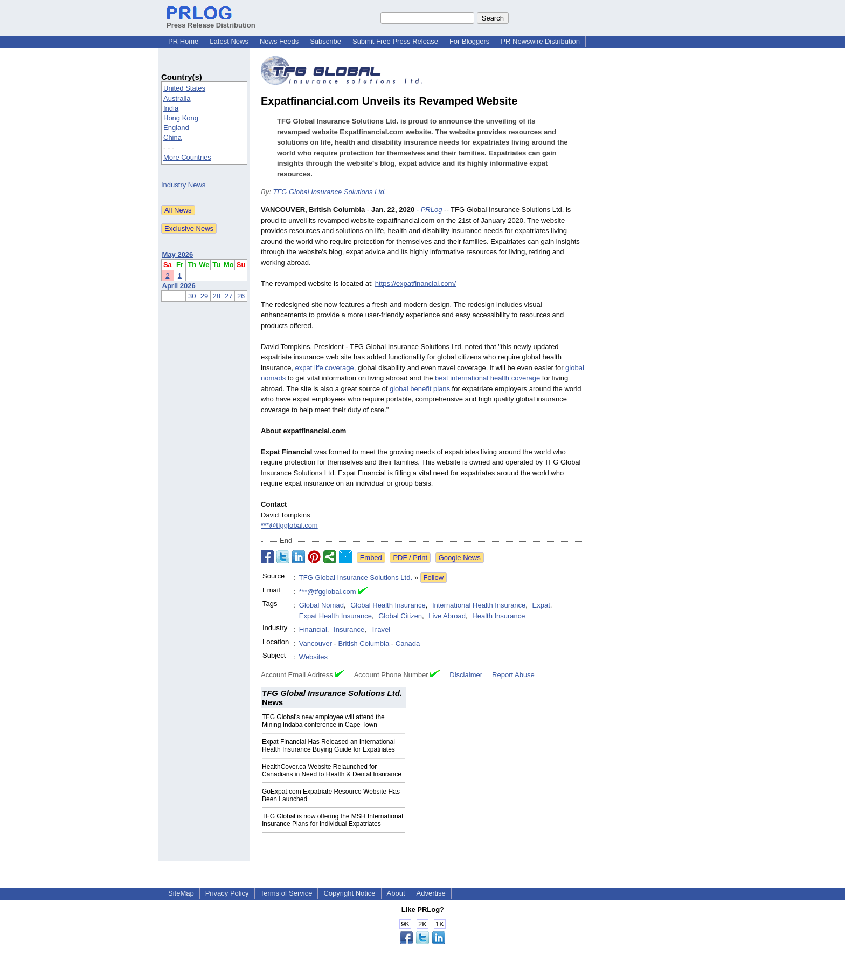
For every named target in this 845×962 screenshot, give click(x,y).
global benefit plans (420, 389)
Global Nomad (321, 605)
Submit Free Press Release (395, 41)
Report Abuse (513, 675)
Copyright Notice (349, 893)
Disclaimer (465, 675)
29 (204, 296)
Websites (313, 657)
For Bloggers (469, 41)
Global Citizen (400, 616)
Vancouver (315, 643)
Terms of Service (286, 893)
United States (184, 88)
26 (241, 296)
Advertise (431, 893)
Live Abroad (447, 616)
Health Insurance (498, 616)
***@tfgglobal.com (289, 525)
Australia (177, 98)
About (396, 893)
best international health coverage (487, 378)
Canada (408, 643)
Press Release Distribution (211, 21)
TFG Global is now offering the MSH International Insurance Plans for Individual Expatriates (332, 820)
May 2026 (177, 254)
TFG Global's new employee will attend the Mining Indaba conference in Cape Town (323, 720)
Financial (313, 629)
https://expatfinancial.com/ (415, 283)
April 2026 (179, 286)
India (170, 108)
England (176, 128)
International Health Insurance (478, 605)
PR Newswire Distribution (540, 41)
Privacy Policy (227, 893)
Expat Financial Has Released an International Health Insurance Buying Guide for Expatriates (328, 745)
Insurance (349, 629)
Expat (541, 605)
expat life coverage (324, 368)
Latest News (229, 41)
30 (192, 296)
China (172, 137)
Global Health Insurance (387, 605)
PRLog (431, 210)
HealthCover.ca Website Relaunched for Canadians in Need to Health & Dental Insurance (331, 770)
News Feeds (279, 41)
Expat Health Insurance (335, 616)
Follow (434, 578)
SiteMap (181, 893)
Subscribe (325, 41)
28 (216, 296)
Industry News (183, 185)
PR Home (183, 41)
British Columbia (364, 643)
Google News (460, 558)
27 (228, 296)
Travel (380, 629)
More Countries (187, 157)
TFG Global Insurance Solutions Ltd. (329, 192)
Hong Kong (180, 118)
